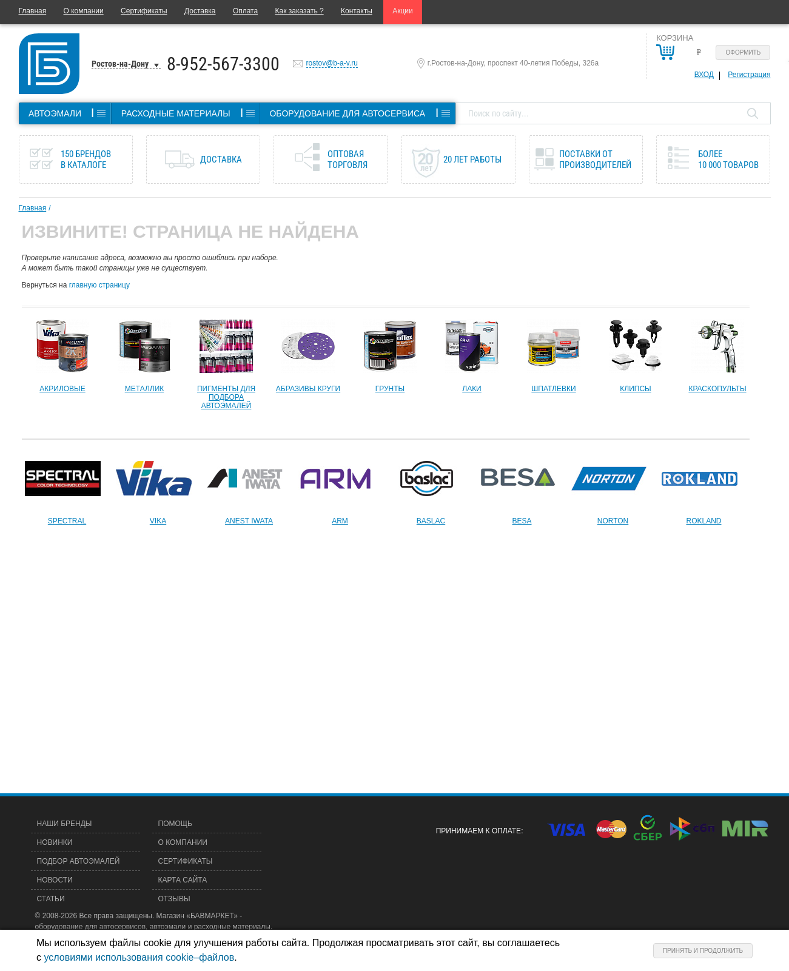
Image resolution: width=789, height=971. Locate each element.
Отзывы (174, 899)
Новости (55, 880)
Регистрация (749, 74)
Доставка (200, 11)
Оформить (743, 52)
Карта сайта (182, 880)
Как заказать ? (299, 11)
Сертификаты (144, 11)
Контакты (356, 11)
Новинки (55, 842)
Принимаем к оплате (478, 831)
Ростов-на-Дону (120, 64)
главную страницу (99, 285)
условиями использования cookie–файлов (139, 957)
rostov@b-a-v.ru (332, 63)
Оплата (245, 11)
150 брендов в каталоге (86, 159)
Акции (402, 11)
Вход (704, 74)
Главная (33, 11)
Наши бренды (64, 823)
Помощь (175, 823)
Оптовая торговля (347, 159)
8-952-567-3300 (223, 64)
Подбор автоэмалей (78, 861)
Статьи (51, 899)
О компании (84, 11)
